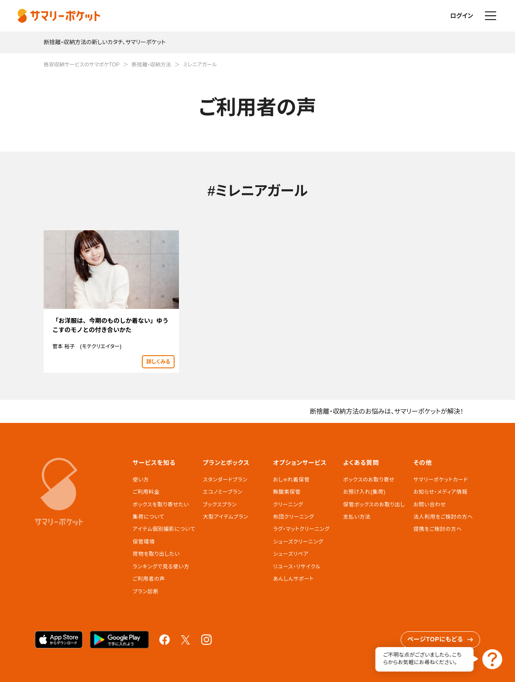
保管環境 (144, 542)
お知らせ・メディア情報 (440, 492)
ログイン (461, 15)
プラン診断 (145, 592)
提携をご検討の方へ (437, 529)
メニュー (491, 16)
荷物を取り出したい (156, 554)
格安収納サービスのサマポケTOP (82, 65)
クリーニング (288, 505)
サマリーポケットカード (440, 480)
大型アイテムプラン (225, 517)
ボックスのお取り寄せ (368, 480)
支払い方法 (357, 517)
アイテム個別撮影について (164, 529)
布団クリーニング (293, 517)
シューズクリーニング (298, 542)
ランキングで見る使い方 (161, 567)
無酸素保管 (287, 492)
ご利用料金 (146, 492)
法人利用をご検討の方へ (443, 517)
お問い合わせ (429, 505)
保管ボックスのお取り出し (374, 505)
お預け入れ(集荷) (364, 492)
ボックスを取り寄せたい (161, 505)
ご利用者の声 (149, 579)
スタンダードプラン (225, 480)
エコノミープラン (223, 492)
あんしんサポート (293, 579)
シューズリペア (291, 554)
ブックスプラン (220, 505)
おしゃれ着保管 (291, 480)
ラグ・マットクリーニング (301, 529)
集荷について (149, 517)
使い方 (141, 480)
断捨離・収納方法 (151, 65)
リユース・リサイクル (297, 567)
